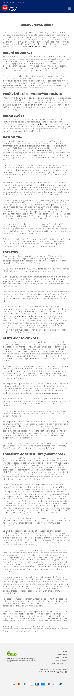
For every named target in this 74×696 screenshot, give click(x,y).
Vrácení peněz (62, 654)
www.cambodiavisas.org (35, 46)
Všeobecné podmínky (60, 657)
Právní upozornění (61, 661)
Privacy (65, 651)
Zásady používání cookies (59, 664)
